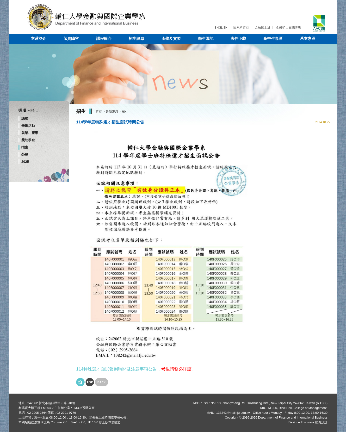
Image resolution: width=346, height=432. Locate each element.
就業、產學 (29, 133)
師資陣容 (71, 39)
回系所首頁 (241, 27)
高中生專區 (273, 39)
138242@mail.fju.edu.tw (233, 412)
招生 (24, 147)
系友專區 (307, 39)
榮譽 (24, 154)
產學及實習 (171, 39)
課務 (24, 118)
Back (101, 382)
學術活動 (28, 126)
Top (89, 382)
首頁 (99, 111)
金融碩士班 (262, 27)
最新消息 (112, 111)
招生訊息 (136, 39)
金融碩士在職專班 (288, 27)
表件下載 (238, 39)
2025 (25, 162)
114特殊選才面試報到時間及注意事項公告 (116, 369)
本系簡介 (38, 39)
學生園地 (205, 39)
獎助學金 (28, 140)
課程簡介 (103, 39)
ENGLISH (221, 27)
